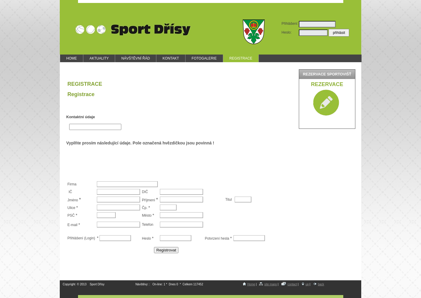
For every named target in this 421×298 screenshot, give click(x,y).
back (319, 284)
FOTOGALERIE (204, 58)
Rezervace (327, 84)
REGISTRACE (240, 58)
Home (249, 284)
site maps (268, 284)
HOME (71, 58)
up (305, 284)
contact (289, 284)
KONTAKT (171, 58)
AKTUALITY (99, 58)
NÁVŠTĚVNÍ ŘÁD (135, 58)
